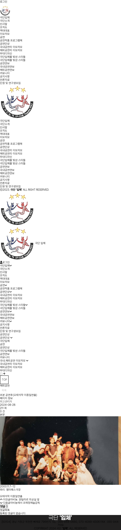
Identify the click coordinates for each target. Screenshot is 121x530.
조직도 (3, 27)
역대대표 (5, 30)
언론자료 (5, 79)
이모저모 (5, 34)
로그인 (3, 1)
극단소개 (5, 20)
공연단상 (5, 43)
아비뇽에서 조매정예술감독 (25, 502)
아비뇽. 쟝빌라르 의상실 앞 (24, 499)
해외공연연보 (7, 70)
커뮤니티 (5, 73)
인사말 (3, 24)
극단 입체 (22, 243)
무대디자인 (6, 53)
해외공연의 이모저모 (11, 50)
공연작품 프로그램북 (11, 40)
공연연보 (5, 63)
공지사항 (5, 76)
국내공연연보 (7, 66)
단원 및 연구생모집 (10, 83)
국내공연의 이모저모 (11, 47)
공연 (2, 37)
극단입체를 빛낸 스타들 (12, 56)
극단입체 (5, 17)
